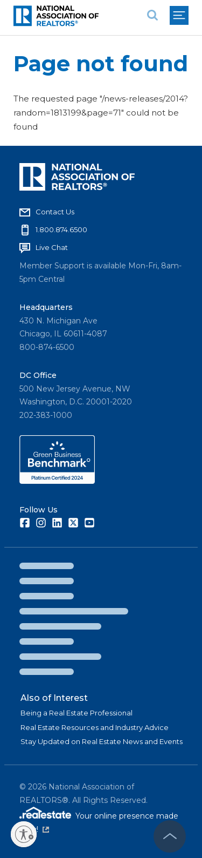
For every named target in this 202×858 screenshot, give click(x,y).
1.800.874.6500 (61, 229)
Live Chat (52, 247)
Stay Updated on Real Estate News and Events (101, 741)
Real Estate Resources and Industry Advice (94, 727)
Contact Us (55, 211)
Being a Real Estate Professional (76, 712)
